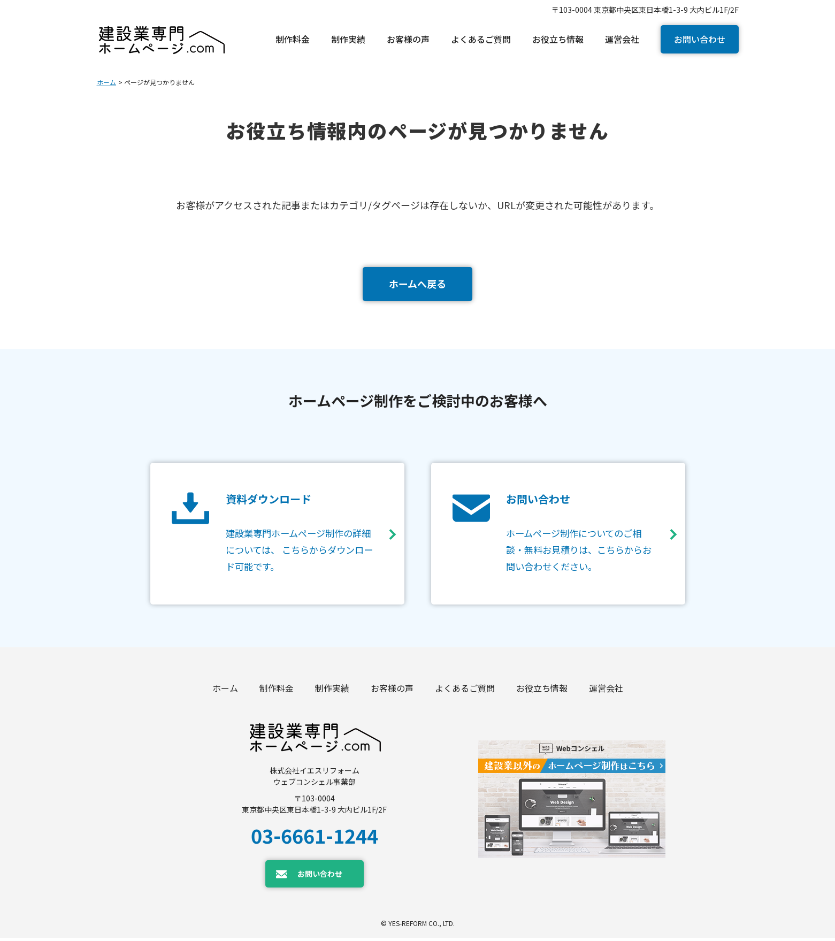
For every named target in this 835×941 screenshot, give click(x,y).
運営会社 (606, 691)
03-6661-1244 (314, 838)
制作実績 (332, 691)
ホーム (106, 82)
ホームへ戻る (417, 283)
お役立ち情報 (542, 691)
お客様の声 (392, 691)
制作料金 (276, 691)
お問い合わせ (699, 39)
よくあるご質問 (465, 691)
